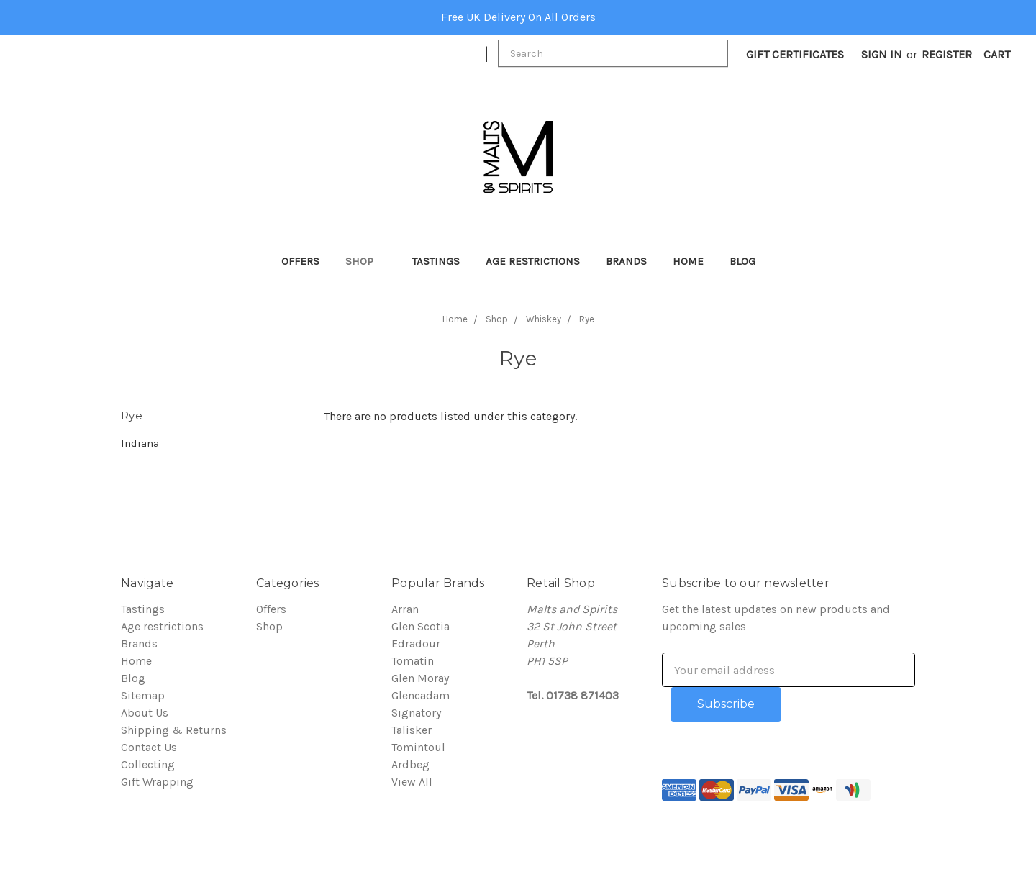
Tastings (436, 261)
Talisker (411, 730)
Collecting (148, 764)
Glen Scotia (420, 626)
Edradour (415, 643)
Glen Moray (420, 678)
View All (411, 782)
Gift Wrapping (157, 782)
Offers (300, 261)
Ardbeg (410, 764)
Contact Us (149, 747)
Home (688, 261)
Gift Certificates (795, 54)
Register (947, 54)
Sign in (881, 54)
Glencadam (420, 695)
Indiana (140, 443)
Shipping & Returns (174, 730)
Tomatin (412, 661)
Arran (405, 609)
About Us (144, 712)
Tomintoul (418, 747)
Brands (626, 261)
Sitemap (143, 695)
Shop (365, 261)
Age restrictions (533, 261)
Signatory (416, 712)
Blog (742, 261)
